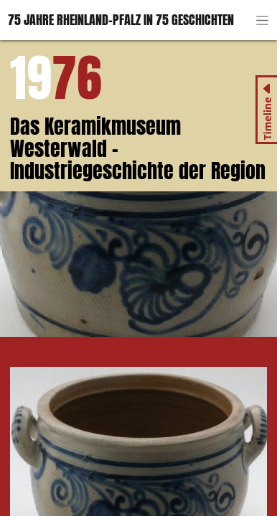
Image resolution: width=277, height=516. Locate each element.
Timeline (266, 118)
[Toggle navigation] (262, 20)
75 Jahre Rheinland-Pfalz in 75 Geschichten (121, 19)
